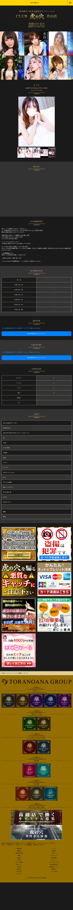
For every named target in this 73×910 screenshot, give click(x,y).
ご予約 (19, 860)
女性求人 (19, 869)
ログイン (54, 860)
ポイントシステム (54, 862)
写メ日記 (19, 871)
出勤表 (19, 851)
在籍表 (54, 851)
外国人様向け (54, 864)
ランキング (54, 855)
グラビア (54, 853)
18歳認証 (19, 848)
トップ (54, 848)
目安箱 (19, 867)
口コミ (19, 873)
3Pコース (19, 864)
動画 (19, 855)
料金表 (19, 857)
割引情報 (54, 857)
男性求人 (54, 869)
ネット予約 (54, 871)
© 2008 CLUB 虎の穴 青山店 (36, 878)
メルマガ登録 (19, 862)
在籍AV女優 (19, 853)
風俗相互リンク (54, 867)
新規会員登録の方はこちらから (36, 333)
